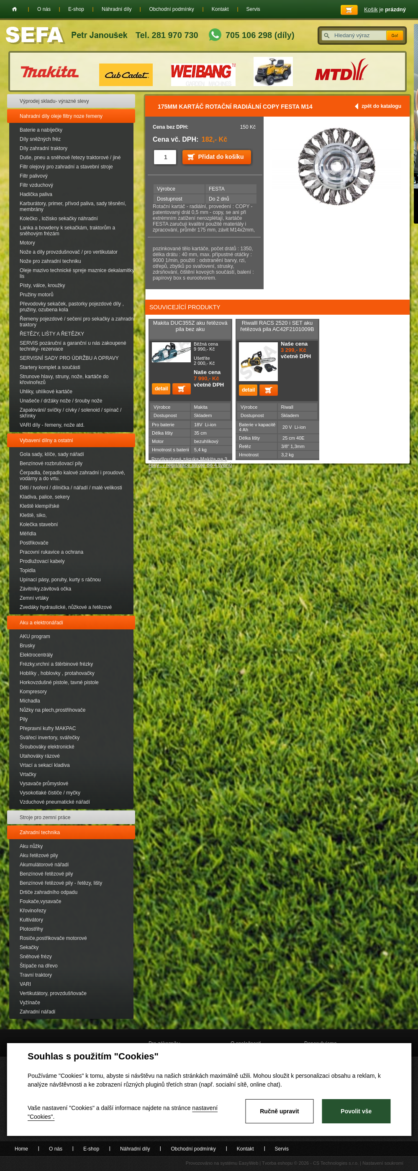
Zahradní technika (40, 832)
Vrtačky (28, 774)
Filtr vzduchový (36, 185)
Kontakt (220, 9)
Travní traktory (36, 975)
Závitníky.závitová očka (45, 589)
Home (14, 9)
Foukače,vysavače (40, 901)
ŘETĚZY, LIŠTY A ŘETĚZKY (52, 334)
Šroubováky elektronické (47, 747)
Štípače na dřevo (39, 966)
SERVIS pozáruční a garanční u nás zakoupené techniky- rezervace (73, 346)
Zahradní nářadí (37, 1012)
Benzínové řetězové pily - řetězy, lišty (61, 883)
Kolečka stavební (39, 524)
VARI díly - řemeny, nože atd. (52, 425)
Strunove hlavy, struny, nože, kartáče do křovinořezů (64, 379)
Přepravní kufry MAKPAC (48, 728)
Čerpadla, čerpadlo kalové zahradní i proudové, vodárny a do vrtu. (72, 475)
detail (161, 389)
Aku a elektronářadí (41, 623)
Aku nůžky (31, 846)
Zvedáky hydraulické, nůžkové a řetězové (66, 607)
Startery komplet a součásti (50, 367)
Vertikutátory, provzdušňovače (53, 993)
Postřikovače (34, 543)
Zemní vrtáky (34, 598)
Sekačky (29, 947)
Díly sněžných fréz (40, 139)
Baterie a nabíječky (41, 130)
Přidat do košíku (221, 156)
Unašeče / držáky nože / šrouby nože (61, 401)
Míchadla (30, 701)
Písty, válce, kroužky (42, 285)
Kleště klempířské (39, 506)
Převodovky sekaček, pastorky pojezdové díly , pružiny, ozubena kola (72, 307)
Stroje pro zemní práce (45, 817)
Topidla (28, 570)
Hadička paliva (36, 194)
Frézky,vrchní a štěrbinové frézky (56, 664)
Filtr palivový (34, 176)
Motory (27, 243)
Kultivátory (31, 920)
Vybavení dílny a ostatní (46, 440)
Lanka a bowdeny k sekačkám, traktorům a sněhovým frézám (67, 231)
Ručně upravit (279, 1111)
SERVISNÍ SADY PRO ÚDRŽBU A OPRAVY (69, 358)
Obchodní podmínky (171, 9)
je (385, 9)
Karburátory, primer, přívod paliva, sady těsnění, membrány (73, 206)
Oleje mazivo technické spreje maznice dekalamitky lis (77, 273)
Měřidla (28, 534)
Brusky (27, 646)
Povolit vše (356, 1111)
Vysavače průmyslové (44, 784)
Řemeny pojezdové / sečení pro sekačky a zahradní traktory (77, 322)
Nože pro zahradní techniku (50, 261)
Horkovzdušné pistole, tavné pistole (59, 682)
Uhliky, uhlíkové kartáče (46, 392)
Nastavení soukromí (382, 1163)
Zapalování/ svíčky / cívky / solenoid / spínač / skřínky (70, 413)
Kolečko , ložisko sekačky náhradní (59, 218)
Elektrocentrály (36, 655)
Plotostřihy (31, 929)
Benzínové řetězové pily (46, 874)
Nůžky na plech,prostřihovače (52, 710)
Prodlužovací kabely (42, 561)
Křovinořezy (33, 911)
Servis (253, 9)
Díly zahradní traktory (43, 148)
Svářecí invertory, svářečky (49, 738)
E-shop (76, 9)
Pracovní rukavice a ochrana (51, 552)
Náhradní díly (116, 9)
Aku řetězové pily (39, 855)
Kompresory (33, 692)
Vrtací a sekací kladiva (45, 765)
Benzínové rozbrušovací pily (51, 463)
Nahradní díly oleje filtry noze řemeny (61, 116)
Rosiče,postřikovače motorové (53, 938)
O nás (44, 9)
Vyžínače (30, 1003)
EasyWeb (248, 1163)
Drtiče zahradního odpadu (48, 892)
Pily (24, 719)
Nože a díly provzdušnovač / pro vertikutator (69, 252)
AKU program (35, 636)
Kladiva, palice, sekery (44, 497)
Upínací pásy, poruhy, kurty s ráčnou (60, 580)
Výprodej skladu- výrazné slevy (54, 101)
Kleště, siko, (33, 515)
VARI (25, 984)
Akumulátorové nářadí (44, 865)
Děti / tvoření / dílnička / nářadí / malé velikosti (71, 488)
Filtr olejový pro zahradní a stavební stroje (66, 167)
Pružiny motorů (37, 295)
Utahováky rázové (40, 756)
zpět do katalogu (381, 106)
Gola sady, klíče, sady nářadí (52, 454)
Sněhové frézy (36, 957)
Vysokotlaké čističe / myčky (50, 793)
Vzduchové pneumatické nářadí (55, 802)
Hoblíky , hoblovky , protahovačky (57, 673)
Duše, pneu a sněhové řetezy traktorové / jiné (70, 157)
